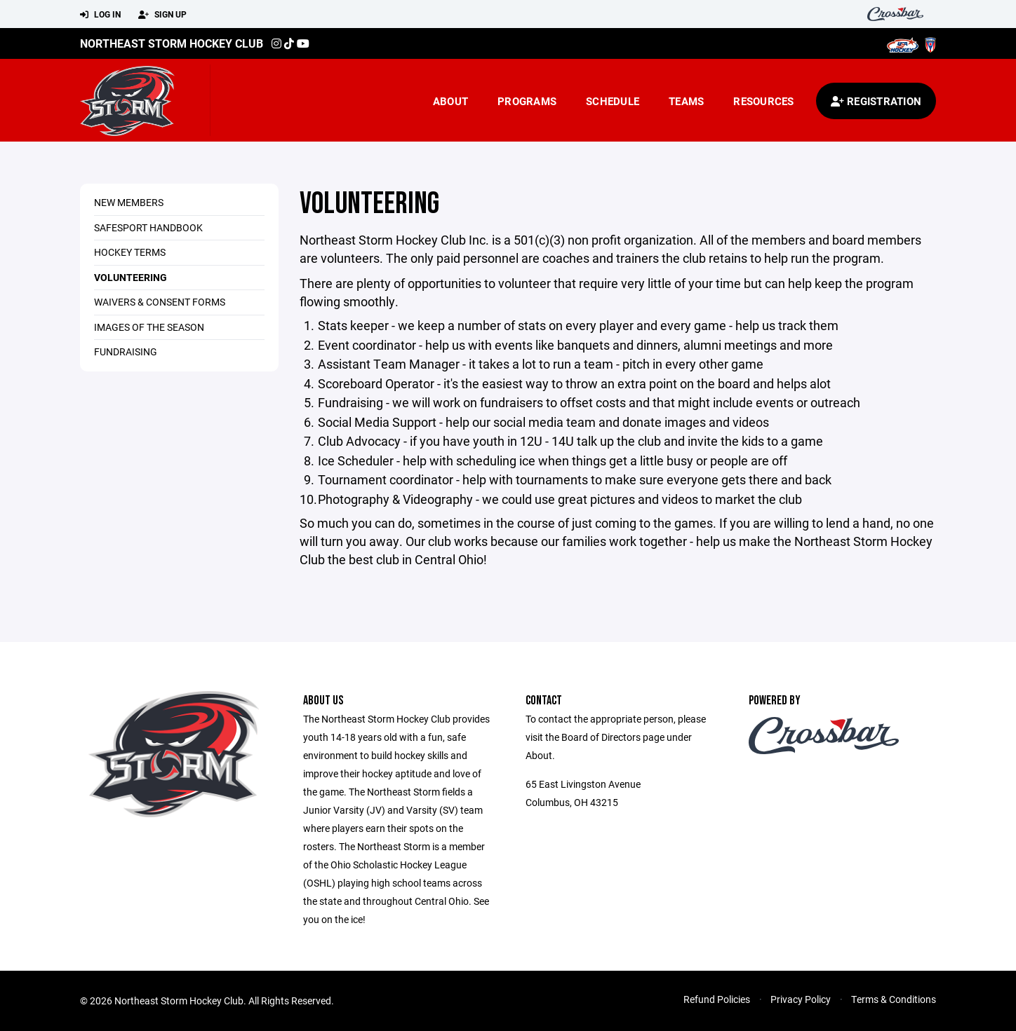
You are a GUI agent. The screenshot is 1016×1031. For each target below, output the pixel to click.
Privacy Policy (800, 999)
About (450, 101)
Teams (686, 101)
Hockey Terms (130, 252)
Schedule (612, 101)
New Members (128, 202)
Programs (526, 101)
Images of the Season (149, 327)
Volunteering (130, 277)
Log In (100, 14)
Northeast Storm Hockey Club (171, 43)
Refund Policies (716, 999)
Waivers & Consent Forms (159, 301)
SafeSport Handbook (148, 227)
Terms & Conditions (893, 999)
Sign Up (162, 14)
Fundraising (125, 351)
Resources (763, 101)
